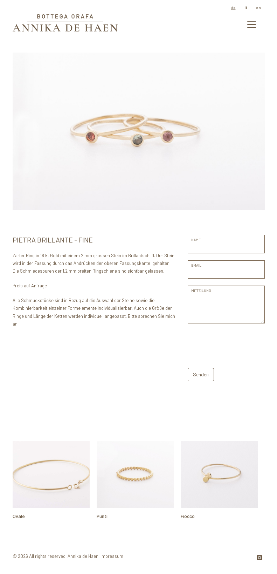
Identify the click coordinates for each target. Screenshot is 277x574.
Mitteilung (201, 290)
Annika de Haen (83, 556)
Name (196, 240)
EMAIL (196, 265)
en (258, 7)
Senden (201, 374)
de (233, 7)
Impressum (112, 556)
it (246, 7)
